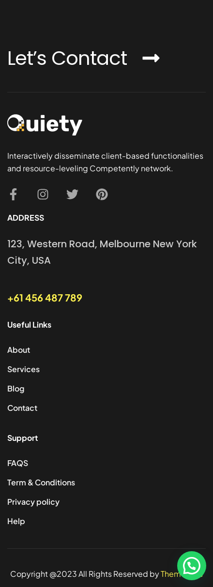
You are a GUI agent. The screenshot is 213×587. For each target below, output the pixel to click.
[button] (191, 565)
